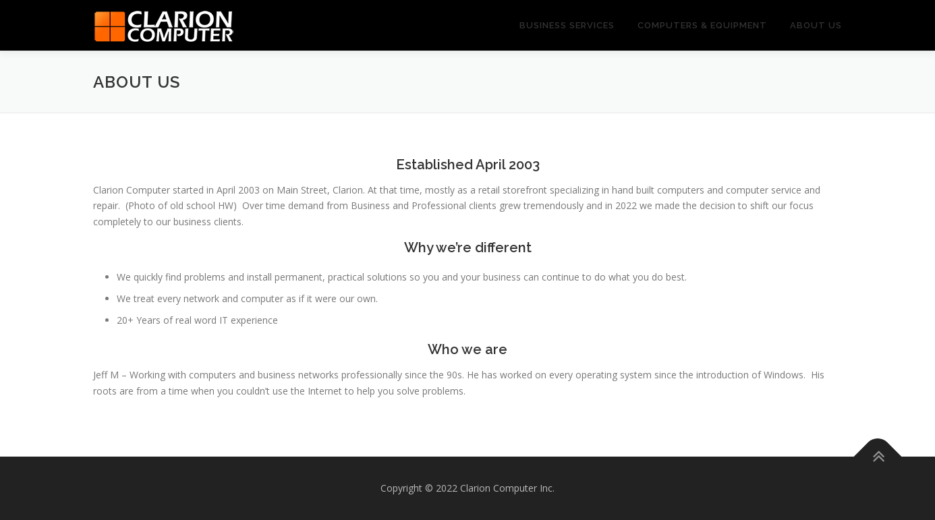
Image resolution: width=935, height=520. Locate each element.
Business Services (567, 25)
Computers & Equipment (702, 25)
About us (816, 25)
